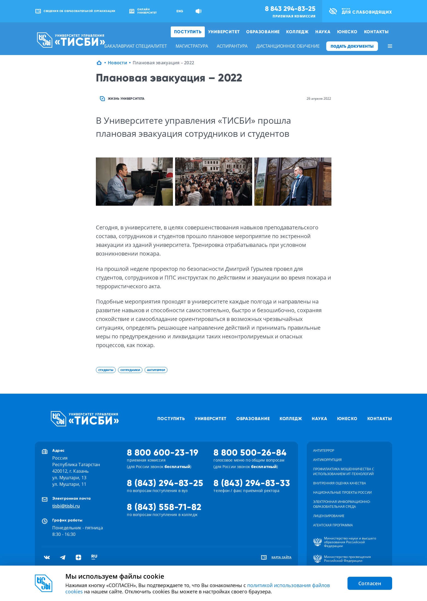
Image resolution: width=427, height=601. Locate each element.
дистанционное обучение (288, 46)
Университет (224, 32)
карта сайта (282, 557)
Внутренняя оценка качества (339, 483)
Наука (323, 32)
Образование (263, 32)
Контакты (376, 32)
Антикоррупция (327, 459)
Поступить (187, 32)
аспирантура (232, 46)
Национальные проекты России (342, 492)
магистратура (192, 46)
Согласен (369, 583)
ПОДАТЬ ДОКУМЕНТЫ (352, 46)
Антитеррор (323, 450)
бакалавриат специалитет (135, 46)
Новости (117, 63)
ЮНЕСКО (347, 32)
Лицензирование (328, 516)
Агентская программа (333, 525)
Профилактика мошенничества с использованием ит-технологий (343, 471)
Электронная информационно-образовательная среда (342, 504)
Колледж (297, 32)
